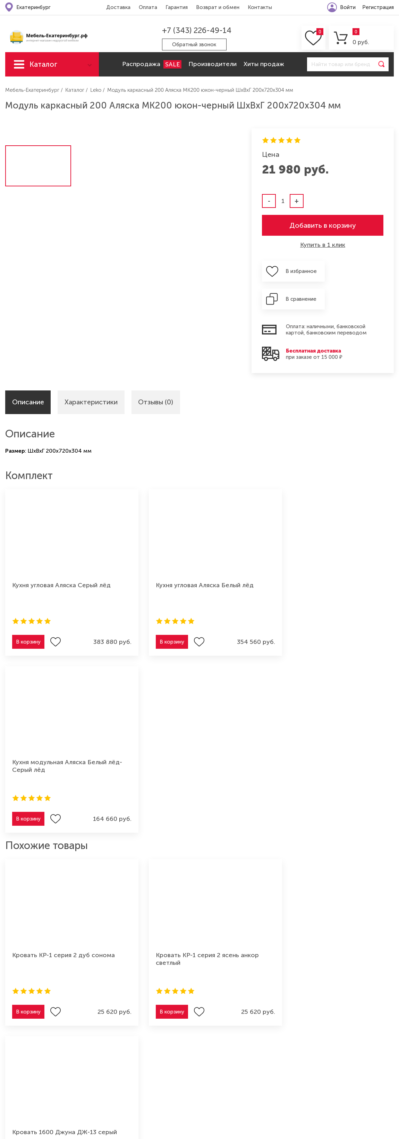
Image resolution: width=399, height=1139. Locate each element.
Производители (212, 64)
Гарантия (176, 7)
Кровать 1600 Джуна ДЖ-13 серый (330, 751)
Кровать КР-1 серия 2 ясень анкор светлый (196, 754)
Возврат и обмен (217, 7)
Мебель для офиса (96, 1075)
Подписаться (367, 853)
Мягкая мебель (25, 1041)
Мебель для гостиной (34, 1052)
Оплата (147, 7)
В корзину (28, 615)
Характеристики (92, 375)
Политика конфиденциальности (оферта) (337, 995)
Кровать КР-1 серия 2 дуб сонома (63, 751)
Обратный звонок (194, 44)
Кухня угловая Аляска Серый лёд (61, 558)
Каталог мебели (43, 68)
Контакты (259, 7)
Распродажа (151, 64)
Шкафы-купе (22, 1087)
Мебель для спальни (32, 1075)
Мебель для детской (98, 1041)
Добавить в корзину (322, 225)
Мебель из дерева (95, 1064)
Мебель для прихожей (101, 1052)
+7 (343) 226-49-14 (196, 30)
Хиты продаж (264, 64)
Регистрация (378, 7)
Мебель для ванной (97, 1087)
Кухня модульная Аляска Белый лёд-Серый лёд (325, 562)
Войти (348, 7)
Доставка (118, 7)
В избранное (298, 271)
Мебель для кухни (29, 1064)
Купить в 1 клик (322, 245)
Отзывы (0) (158, 375)
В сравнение (362, 271)
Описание (28, 375)
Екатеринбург (33, 7)
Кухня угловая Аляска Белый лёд (194, 558)
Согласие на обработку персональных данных (361, 875)
